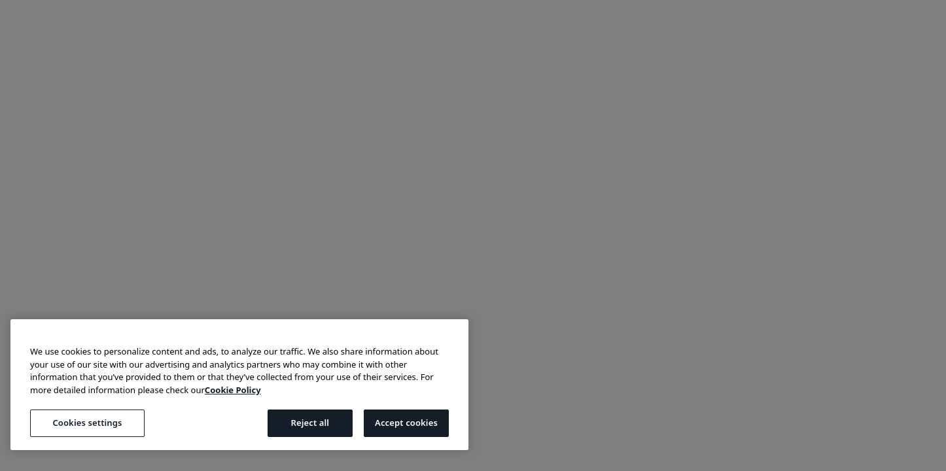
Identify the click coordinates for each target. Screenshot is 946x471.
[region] (239, 384)
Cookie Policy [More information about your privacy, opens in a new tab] (233, 390)
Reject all (309, 422)
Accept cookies (406, 422)
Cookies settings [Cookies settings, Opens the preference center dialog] (87, 422)
